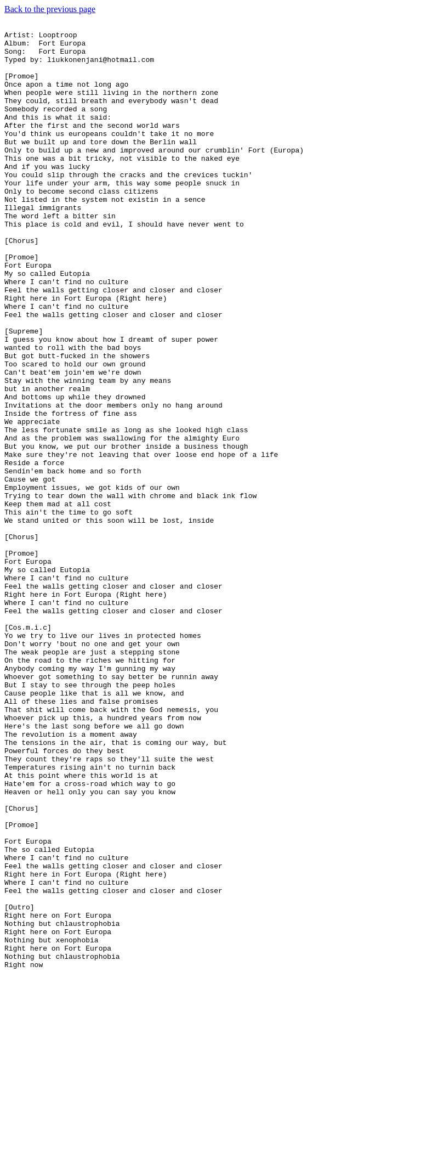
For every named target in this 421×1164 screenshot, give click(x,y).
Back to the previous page (49, 9)
